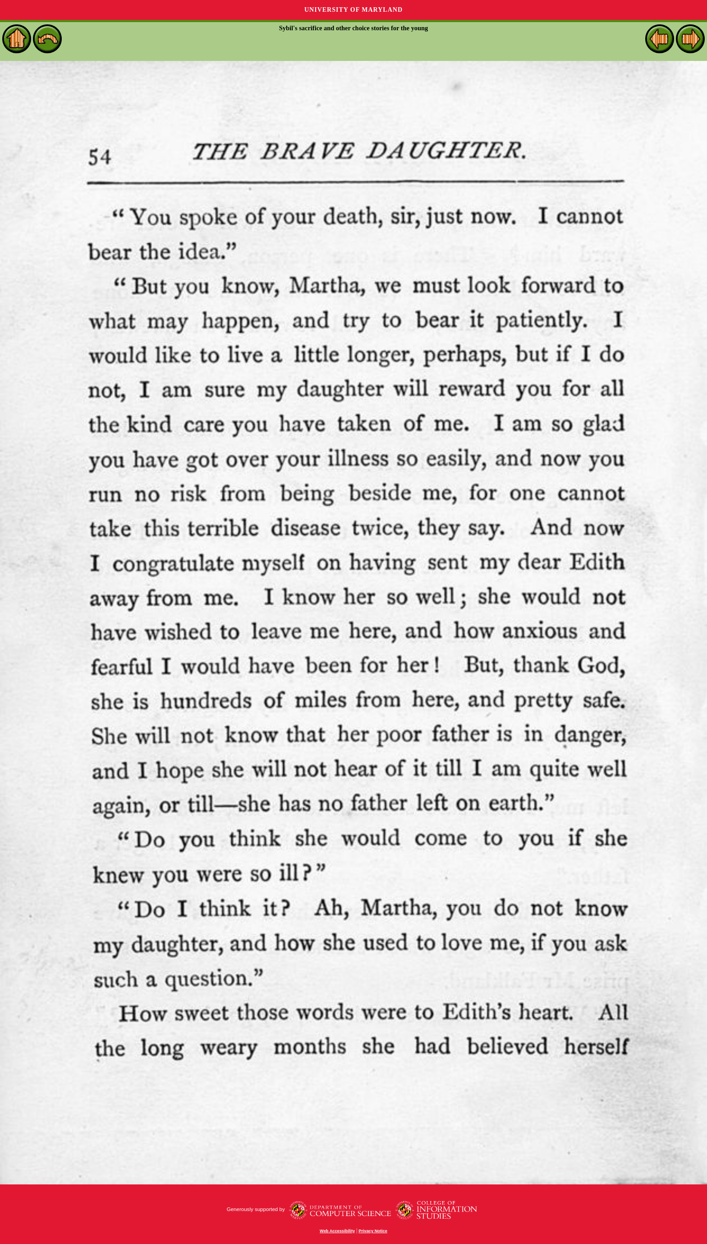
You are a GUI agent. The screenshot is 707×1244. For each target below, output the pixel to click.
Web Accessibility (337, 1231)
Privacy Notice (372, 1231)
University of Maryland (353, 9)
